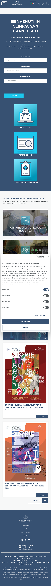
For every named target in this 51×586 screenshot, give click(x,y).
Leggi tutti (39, 500)
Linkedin (22, 540)
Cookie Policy (25, 525)
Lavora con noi (25, 532)
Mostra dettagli (40, 315)
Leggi (44, 338)
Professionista (25, 77)
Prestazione (25, 66)
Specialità (25, 56)
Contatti (25, 535)
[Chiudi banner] (48, 256)
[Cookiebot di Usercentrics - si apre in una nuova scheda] (35, 257)
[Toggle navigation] (4, 3)
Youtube (29, 539)
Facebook (25, 540)
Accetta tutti (25, 321)
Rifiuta (25, 327)
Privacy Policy (25, 529)
